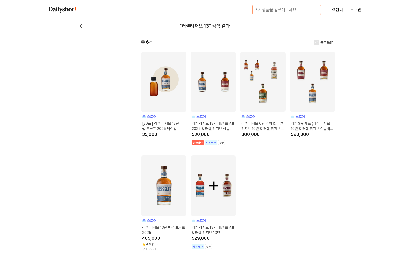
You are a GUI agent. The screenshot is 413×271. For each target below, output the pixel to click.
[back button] (81, 26)
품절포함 (326, 42)
